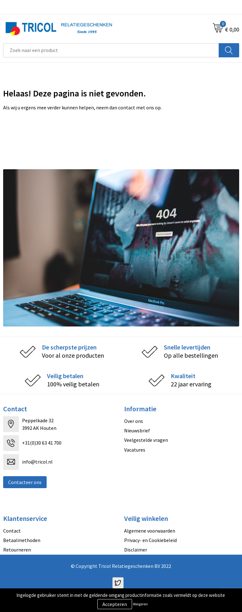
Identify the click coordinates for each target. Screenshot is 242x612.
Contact (12, 531)
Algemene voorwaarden (149, 531)
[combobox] (111, 50)
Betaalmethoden (21, 540)
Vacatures (134, 450)
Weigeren (140, 604)
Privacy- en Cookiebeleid (150, 540)
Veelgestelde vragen (146, 440)
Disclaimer (135, 549)
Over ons (133, 421)
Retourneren (17, 549)
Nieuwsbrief (137, 430)
